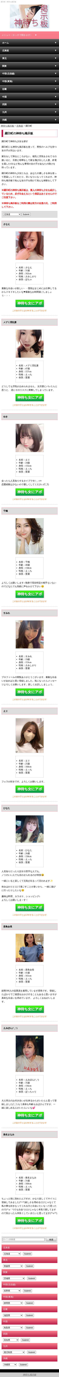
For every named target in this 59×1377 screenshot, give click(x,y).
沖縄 (4, 120)
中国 (4, 97)
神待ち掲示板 (29, 1374)
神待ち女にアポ (29, 303)
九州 (4, 112)
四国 (4, 104)
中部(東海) (7, 81)
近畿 (4, 89)
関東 (4, 66)
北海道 (5, 50)
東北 (4, 58)
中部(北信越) (8, 73)
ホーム (5, 43)
